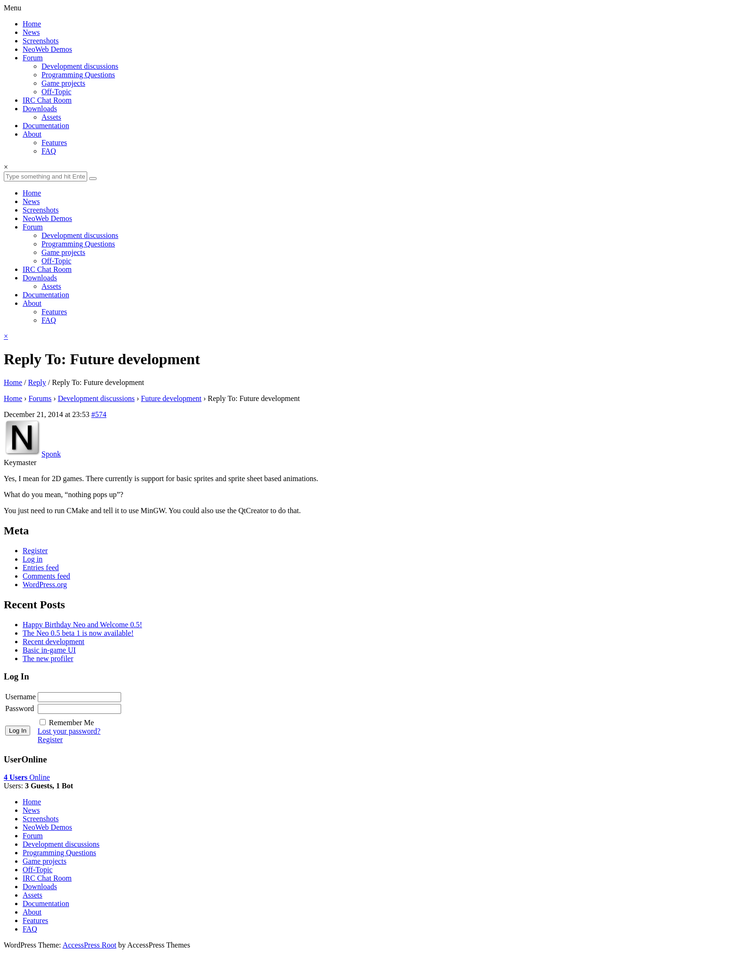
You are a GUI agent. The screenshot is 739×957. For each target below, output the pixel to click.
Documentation (46, 126)
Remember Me (71, 723)
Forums (39, 398)
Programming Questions (78, 75)
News (31, 32)
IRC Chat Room (47, 100)
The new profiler (48, 658)
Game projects (63, 83)
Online (27, 777)
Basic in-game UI (49, 650)
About (32, 134)
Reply (37, 382)
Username (20, 697)
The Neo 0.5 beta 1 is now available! (78, 633)
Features (54, 143)
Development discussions (79, 66)
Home (32, 24)
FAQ (48, 151)
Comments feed (46, 576)
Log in (32, 559)
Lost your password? (69, 731)
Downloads (40, 109)
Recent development (53, 642)
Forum (33, 58)
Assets (51, 117)
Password (19, 708)
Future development (171, 398)
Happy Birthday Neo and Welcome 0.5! (82, 625)
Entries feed (41, 568)
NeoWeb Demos (47, 49)
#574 (99, 414)
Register (35, 551)
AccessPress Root (89, 945)
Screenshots (40, 41)
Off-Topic (56, 92)
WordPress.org (45, 585)
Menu (12, 8)
